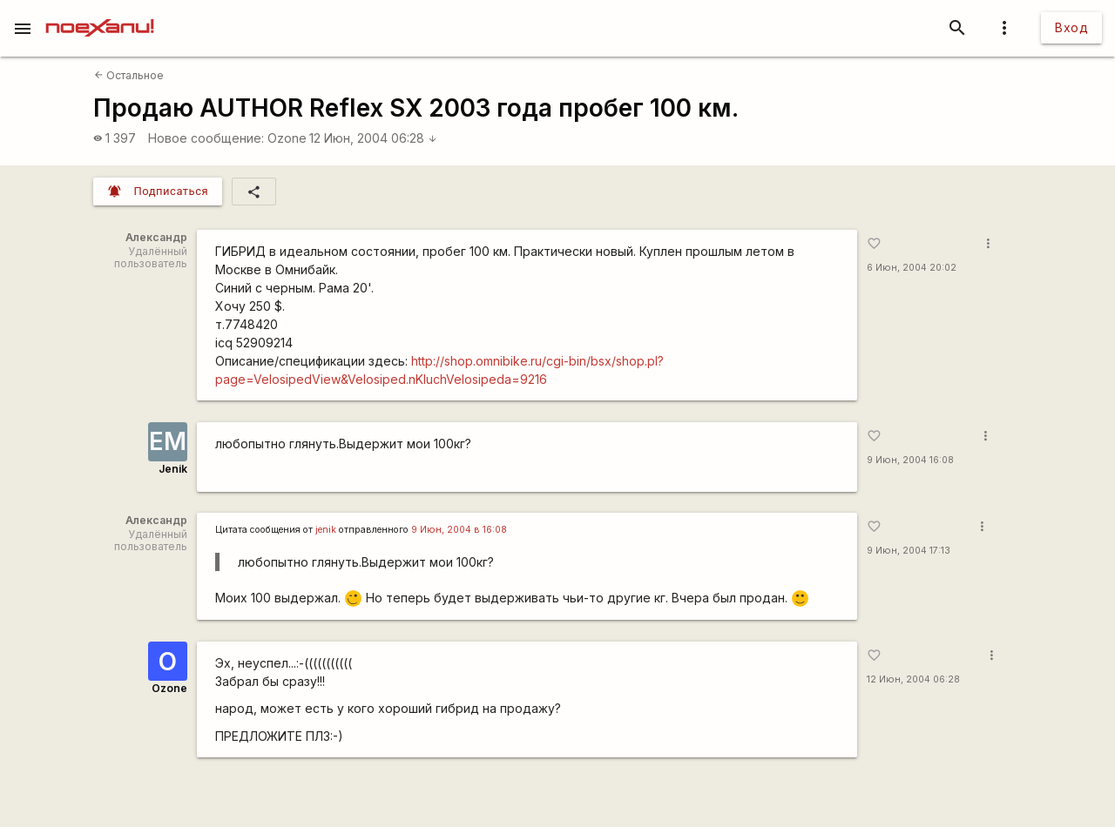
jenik (325, 529)
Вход (1071, 27)
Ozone (287, 138)
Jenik (173, 468)
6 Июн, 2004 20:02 (911, 267)
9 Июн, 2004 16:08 (910, 460)
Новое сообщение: (206, 138)
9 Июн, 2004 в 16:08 (459, 529)
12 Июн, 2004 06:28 (373, 138)
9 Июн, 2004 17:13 (908, 550)
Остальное (129, 75)
